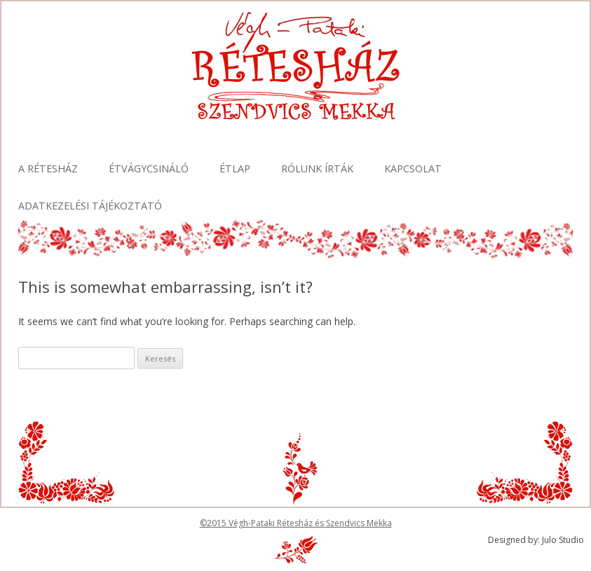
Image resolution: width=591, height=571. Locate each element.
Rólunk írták (317, 168)
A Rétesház (48, 168)
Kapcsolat (413, 168)
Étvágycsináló (149, 168)
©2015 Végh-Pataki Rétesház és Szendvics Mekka (296, 523)
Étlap (234, 168)
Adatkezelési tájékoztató (90, 205)
